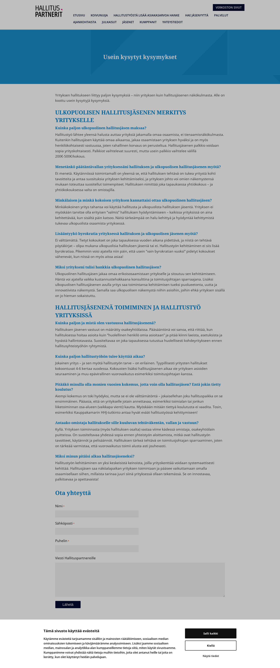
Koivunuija (99, 15)
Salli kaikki (210, 633)
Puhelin (62, 540)
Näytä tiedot (211, 656)
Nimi (59, 505)
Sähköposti (64, 523)
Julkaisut (109, 22)
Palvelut (221, 15)
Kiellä (211, 645)
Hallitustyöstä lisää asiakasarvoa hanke (146, 15)
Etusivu (79, 15)
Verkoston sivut (229, 7)
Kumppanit (148, 22)
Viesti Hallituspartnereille (75, 558)
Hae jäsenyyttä (196, 15)
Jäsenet (128, 22)
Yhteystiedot (172, 22)
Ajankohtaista (84, 22)
